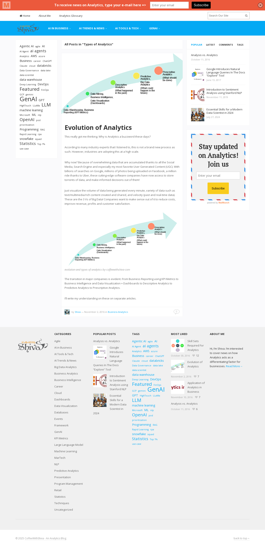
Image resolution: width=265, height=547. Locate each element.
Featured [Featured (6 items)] (29, 89)
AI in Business (58, 28)
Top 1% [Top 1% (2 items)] (41, 144)
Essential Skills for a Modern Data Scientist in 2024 (109, 404)
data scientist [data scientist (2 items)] (27, 75)
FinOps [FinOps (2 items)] (45, 89)
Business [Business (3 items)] (26, 61)
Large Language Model (68, 445)
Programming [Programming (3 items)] (29, 129)
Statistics (60, 496)
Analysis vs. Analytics (106, 341)
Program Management (68, 484)
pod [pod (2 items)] (38, 120)
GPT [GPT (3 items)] (42, 100)
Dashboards (62, 399)
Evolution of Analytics (98, 127)
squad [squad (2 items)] (38, 139)
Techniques (61, 503)
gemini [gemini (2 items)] (29, 94)
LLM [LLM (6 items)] (46, 104)
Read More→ (234, 366)
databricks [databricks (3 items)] (44, 66)
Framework (61, 425)
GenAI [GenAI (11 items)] (28, 99)
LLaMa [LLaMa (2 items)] (36, 105)
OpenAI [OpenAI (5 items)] (27, 119)
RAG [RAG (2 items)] (42, 129)
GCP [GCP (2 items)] (22, 94)
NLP (56, 464)
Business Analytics (118, 311)
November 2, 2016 (94, 311)
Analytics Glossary (71, 16)
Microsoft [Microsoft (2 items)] (25, 115)
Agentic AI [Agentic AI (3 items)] (27, 46)
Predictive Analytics (66, 471)
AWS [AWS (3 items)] (34, 56)
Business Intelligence (67, 380)
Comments (226, 44)
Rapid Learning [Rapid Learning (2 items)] (28, 134)
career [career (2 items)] (37, 61)
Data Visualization (65, 406)
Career (58, 386)
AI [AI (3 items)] (43, 46)
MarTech (59, 458)
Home (25, 16)
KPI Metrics (61, 438)
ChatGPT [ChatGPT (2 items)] (47, 61)
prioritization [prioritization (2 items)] (27, 124)
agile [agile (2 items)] (37, 46)
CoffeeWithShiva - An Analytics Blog (45, 538)
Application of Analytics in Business (196, 387)
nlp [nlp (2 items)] (39, 115)
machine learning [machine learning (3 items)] (31, 110)
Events (58, 419)
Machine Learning (65, 451)
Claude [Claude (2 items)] (23, 65)
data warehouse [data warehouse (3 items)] (31, 80)
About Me (45, 16)
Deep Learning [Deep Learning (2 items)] (28, 84)
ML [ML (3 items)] (34, 115)
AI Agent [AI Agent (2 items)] (24, 51)
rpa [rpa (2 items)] (40, 134)
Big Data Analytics (65, 367)
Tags (240, 44)
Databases (61, 412)
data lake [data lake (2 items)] (46, 70)
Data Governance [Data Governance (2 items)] (29, 70)
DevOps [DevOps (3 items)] (43, 84)
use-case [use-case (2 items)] (24, 148)
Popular (196, 44)
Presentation (62, 477)
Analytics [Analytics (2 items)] (24, 56)
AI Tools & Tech (127, 28)
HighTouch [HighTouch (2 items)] (25, 105)
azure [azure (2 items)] (42, 56)
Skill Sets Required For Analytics (195, 345)
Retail (57, 490)
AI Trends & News (91, 28)
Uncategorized (63, 509)
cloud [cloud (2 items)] (32, 65)
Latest (210, 44)
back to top (242, 538)
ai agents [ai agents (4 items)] (38, 51)
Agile (57, 341)
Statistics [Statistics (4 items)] (28, 143)
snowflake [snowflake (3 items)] (26, 139)
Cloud (58, 393)
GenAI (153, 28)
